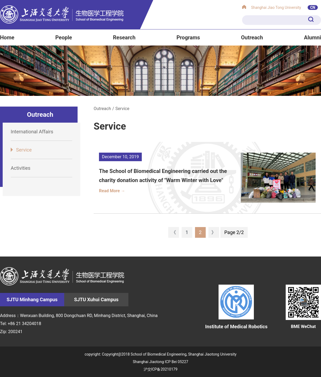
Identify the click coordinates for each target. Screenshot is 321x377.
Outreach (252, 37)
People (63, 37)
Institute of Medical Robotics (236, 307)
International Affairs (32, 131)
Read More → (112, 190)
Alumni (312, 37)
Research (124, 37)
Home (7, 37)
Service (24, 150)
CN (312, 7)
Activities (20, 168)
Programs (188, 37)
